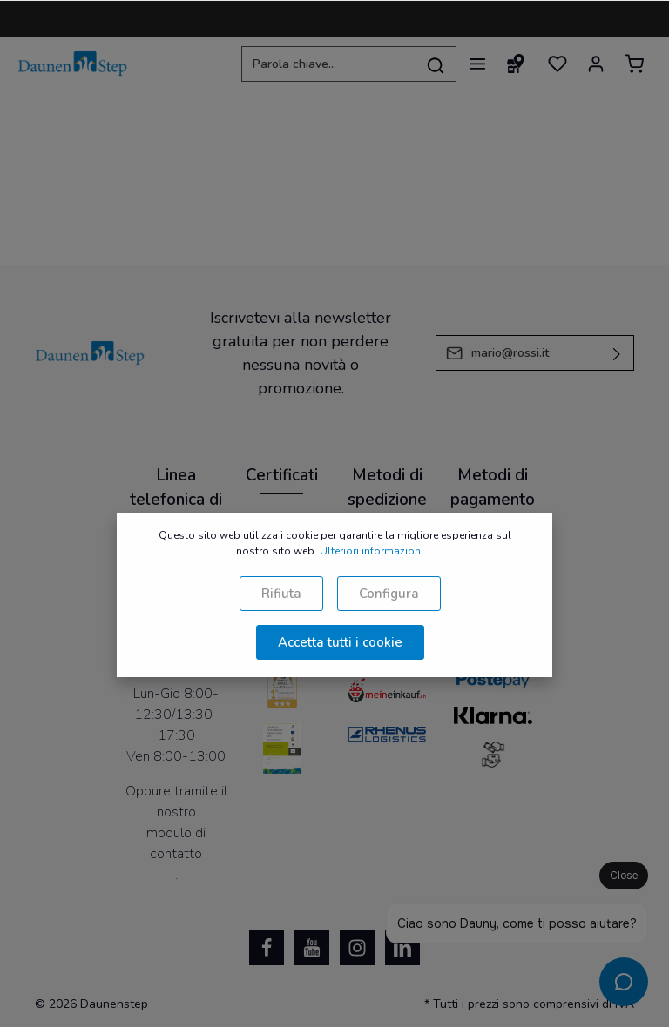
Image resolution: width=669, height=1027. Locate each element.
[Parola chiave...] (328, 64)
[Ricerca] (436, 64)
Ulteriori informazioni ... (377, 551)
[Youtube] (311, 947)
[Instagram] (357, 947)
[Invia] (617, 353)
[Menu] (477, 63)
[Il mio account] (595, 63)
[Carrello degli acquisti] (634, 63)
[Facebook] (266, 947)
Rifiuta (281, 593)
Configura (389, 593)
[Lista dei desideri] (557, 63)
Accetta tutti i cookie (340, 642)
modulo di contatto (176, 843)
